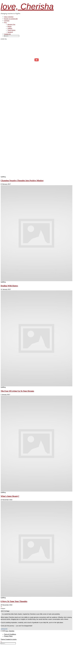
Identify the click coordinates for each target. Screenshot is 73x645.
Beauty (10, 26)
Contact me (7, 34)
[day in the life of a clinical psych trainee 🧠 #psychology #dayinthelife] (36, 60)
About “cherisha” (8, 16)
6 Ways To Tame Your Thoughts (14, 601)
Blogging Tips (11, 24)
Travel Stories (11, 30)
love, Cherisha (27, 6)
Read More (4, 629)
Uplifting (10, 28)
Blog (5, 22)
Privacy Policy (8, 636)
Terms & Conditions (10, 634)
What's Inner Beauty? (10, 496)
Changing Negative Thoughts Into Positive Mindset (22, 180)
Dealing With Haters (9, 286)
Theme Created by (9, 639)
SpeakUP (10, 32)
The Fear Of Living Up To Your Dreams (17, 391)
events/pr (6, 20)
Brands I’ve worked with (11, 18)
